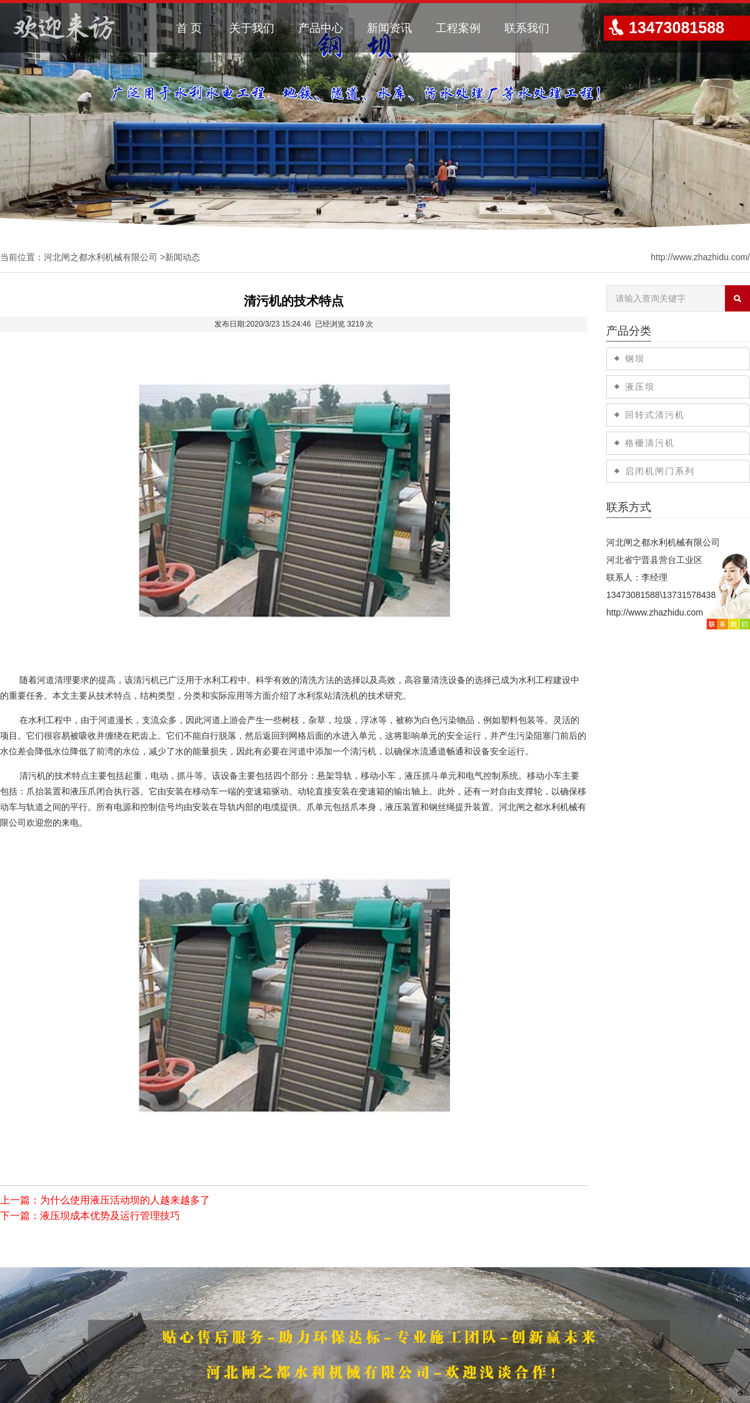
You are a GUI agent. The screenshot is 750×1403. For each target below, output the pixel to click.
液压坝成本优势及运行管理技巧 (110, 1215)
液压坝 (640, 387)
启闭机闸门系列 (660, 471)
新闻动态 (182, 257)
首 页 (189, 28)
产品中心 (320, 28)
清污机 (146, 680)
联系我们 (526, 28)
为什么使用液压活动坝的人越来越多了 (125, 1200)
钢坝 (635, 358)
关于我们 (251, 28)
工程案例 (458, 28)
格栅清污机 (650, 443)
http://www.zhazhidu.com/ (700, 257)
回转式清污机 (655, 415)
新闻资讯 (389, 28)
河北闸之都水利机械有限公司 (101, 257)
